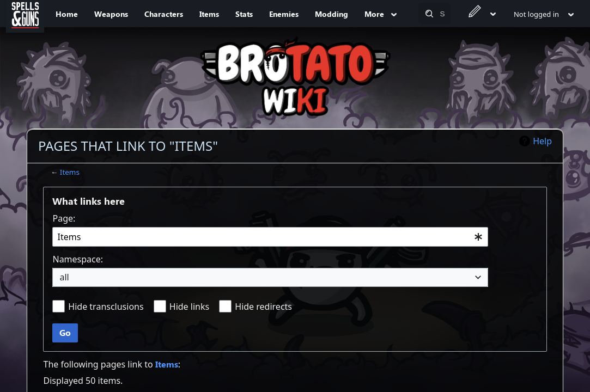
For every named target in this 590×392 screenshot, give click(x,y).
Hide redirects (263, 307)
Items (70, 172)
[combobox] (270, 237)
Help (542, 141)
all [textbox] (64, 277)
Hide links (189, 307)
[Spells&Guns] (25, 13)
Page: (63, 218)
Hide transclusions (105, 307)
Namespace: (77, 259)
